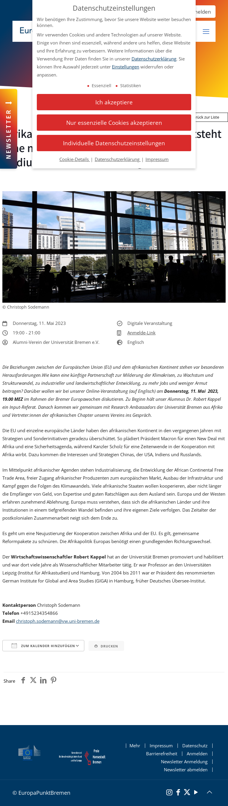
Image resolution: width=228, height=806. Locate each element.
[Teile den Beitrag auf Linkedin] (43, 681)
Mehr (134, 745)
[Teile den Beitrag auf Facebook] (23, 681)
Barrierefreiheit (161, 753)
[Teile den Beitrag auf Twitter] (33, 681)
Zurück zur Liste (202, 117)
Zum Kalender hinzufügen (43, 645)
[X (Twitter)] (187, 793)
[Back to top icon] (209, 792)
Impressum (161, 745)
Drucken (106, 646)
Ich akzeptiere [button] (114, 102)
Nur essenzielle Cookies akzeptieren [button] (114, 122)
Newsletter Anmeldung (184, 761)
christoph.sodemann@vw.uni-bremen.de (57, 621)
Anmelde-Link (141, 333)
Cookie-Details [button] (74, 159)
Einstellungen (125, 67)
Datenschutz (195, 745)
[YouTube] (196, 793)
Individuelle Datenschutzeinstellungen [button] (114, 143)
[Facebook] (178, 793)
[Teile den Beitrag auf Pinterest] (53, 681)
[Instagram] (169, 793)
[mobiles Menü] (206, 31)
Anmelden (199, 11)
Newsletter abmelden (186, 769)
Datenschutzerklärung (154, 59)
